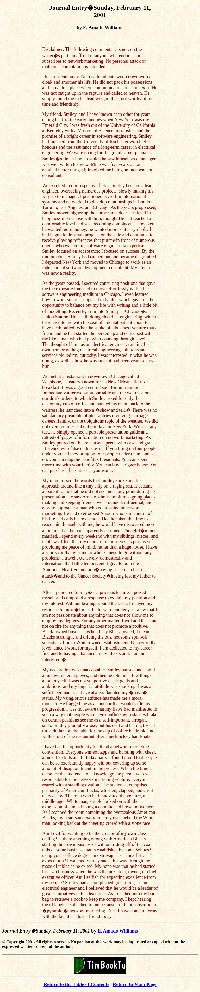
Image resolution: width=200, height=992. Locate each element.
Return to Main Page (135, 984)
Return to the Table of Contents (76, 984)
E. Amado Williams (117, 931)
